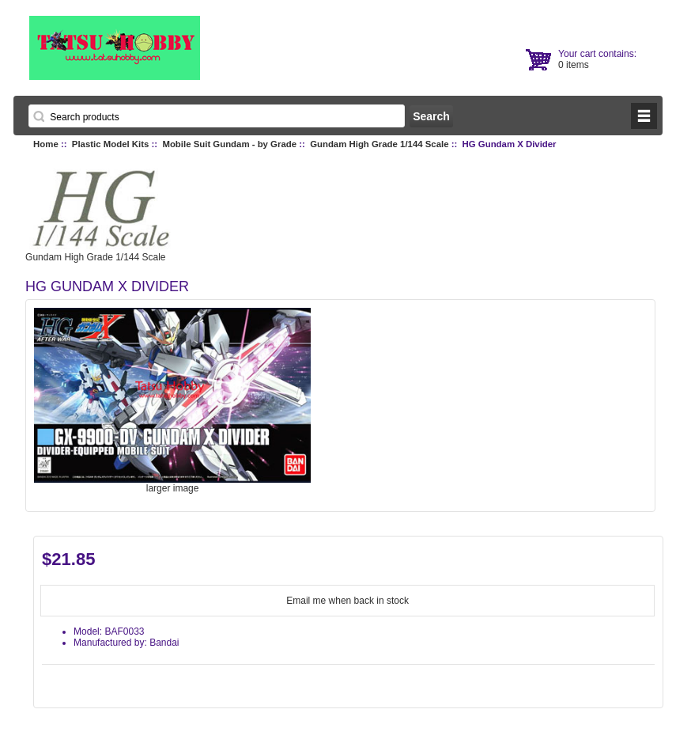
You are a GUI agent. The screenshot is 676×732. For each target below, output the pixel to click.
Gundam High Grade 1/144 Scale (379, 144)
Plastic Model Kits (110, 144)
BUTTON (644, 116)
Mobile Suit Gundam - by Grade (229, 144)
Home (46, 144)
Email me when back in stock (347, 600)
